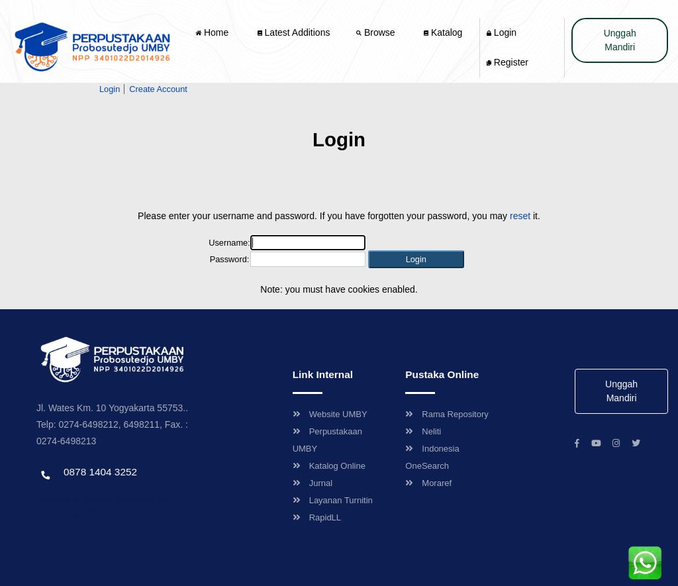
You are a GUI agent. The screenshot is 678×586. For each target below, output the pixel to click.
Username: (229, 243)
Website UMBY (330, 414)
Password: (230, 259)
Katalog (443, 32)
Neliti (423, 431)
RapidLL (317, 517)
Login (501, 32)
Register (507, 62)
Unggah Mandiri (620, 40)
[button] (416, 259)
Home (213, 32)
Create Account (158, 89)
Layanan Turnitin (333, 500)
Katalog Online (329, 466)
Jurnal (312, 483)
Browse (376, 32)
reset (520, 216)
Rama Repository (446, 414)
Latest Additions (294, 32)
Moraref (428, 483)
